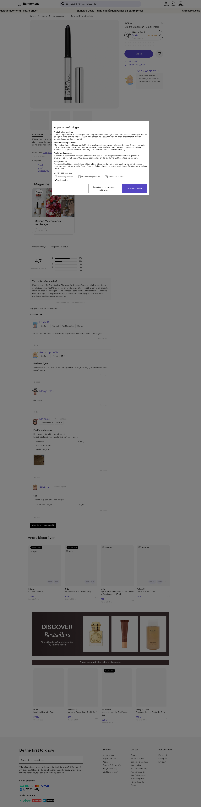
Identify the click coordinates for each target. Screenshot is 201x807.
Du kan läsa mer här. (63, 173)
